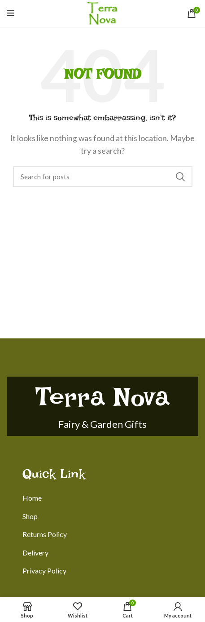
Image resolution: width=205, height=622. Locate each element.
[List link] (110, 498)
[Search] (102, 176)
